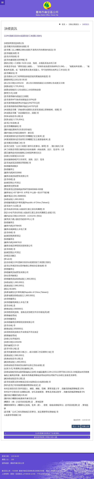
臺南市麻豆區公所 (47, 8)
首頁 (63, 24)
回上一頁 (76, 426)
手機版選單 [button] (2, 2)
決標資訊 (85, 24)
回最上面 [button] (85, 426)
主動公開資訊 (74, 24)
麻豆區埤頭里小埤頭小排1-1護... (46, 437)
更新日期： (6, 456)
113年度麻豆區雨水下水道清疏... (47, 433)
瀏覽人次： (6, 459)
